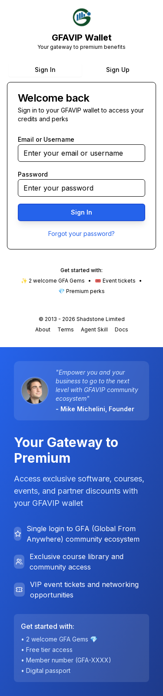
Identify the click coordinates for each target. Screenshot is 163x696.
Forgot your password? (81, 233)
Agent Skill (94, 329)
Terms (65, 329)
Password (33, 174)
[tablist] (81, 69)
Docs (121, 329)
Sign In (81, 212)
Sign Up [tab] (118, 69)
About (42, 329)
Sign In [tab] (45, 69)
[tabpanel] (81, 165)
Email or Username (46, 139)
